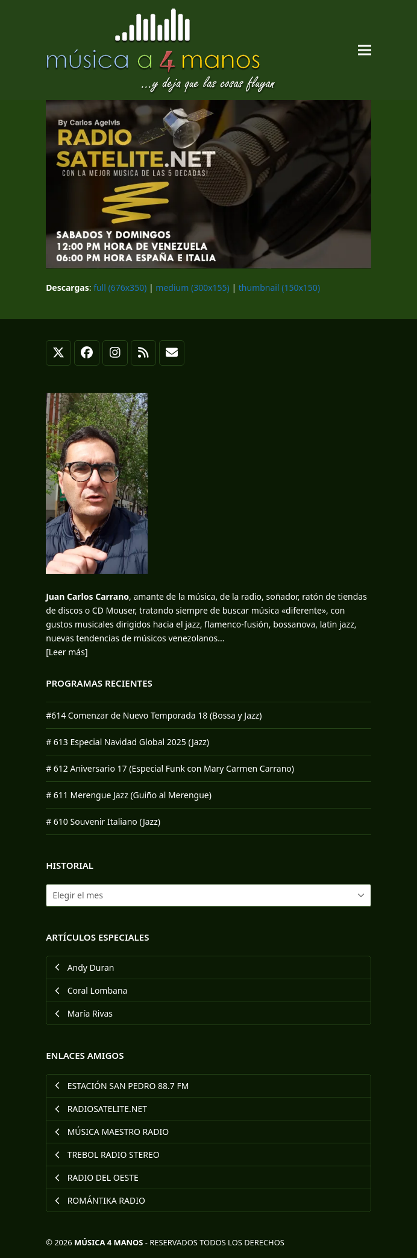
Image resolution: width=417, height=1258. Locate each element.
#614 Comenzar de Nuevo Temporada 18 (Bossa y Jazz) (154, 715)
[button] (364, 50)
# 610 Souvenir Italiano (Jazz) (103, 821)
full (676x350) (119, 287)
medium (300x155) (192, 287)
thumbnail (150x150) (279, 287)
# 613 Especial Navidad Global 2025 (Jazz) (127, 742)
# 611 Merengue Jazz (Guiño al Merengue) (129, 795)
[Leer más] (66, 652)
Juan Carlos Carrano (87, 596)
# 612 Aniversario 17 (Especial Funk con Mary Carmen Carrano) (170, 768)
